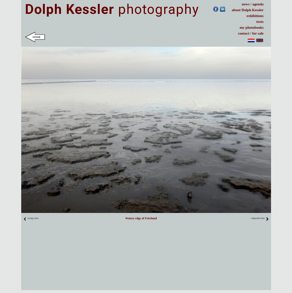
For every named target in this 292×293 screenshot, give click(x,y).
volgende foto (260, 218)
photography (112, 9)
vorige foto (31, 218)
